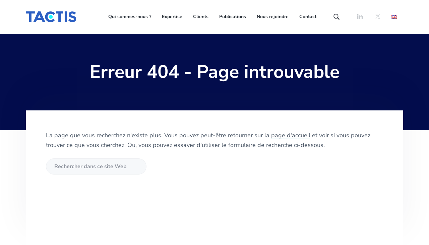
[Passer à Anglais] (394, 16)
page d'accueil (290, 135)
